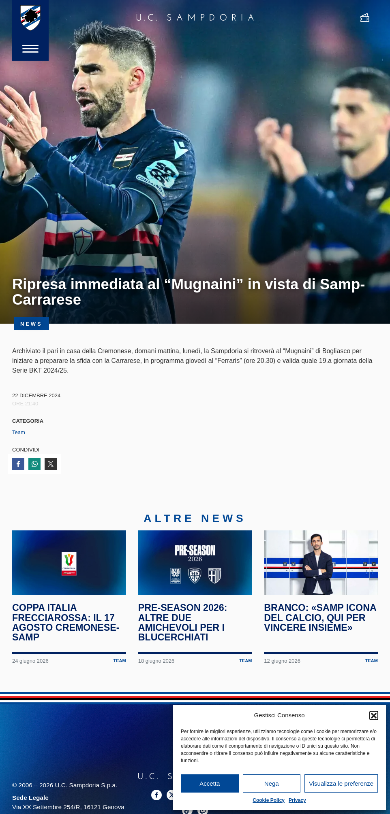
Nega (271, 783)
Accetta (209, 783)
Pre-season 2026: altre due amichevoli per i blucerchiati (182, 622)
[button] (374, 715)
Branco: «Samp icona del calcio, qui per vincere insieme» (320, 617)
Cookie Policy (269, 800)
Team (18, 432)
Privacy (297, 800)
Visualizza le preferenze (341, 783)
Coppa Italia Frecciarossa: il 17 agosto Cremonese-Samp (66, 622)
